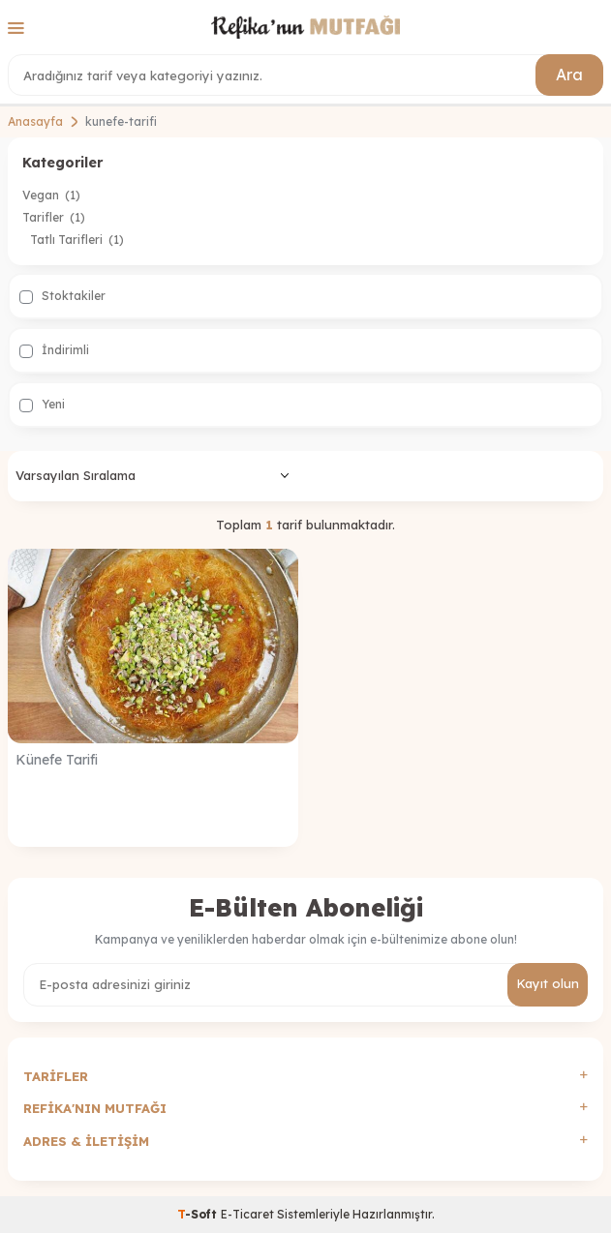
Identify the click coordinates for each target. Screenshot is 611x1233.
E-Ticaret (247, 1214)
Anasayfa (35, 121)
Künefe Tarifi (56, 759)
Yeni (42, 404)
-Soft (199, 1214)
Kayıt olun (547, 983)
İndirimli (54, 350)
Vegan (51, 195)
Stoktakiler (62, 296)
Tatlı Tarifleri (77, 239)
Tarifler (53, 217)
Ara (569, 74)
